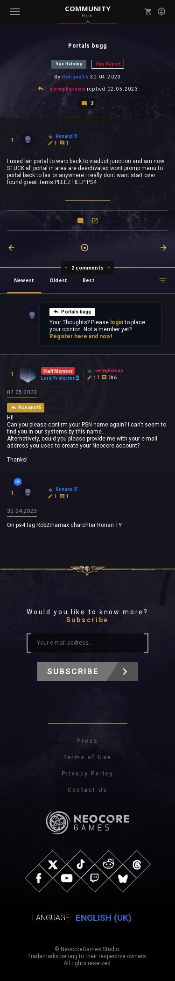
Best (89, 280)
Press (87, 741)
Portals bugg (72, 311)
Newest (24, 280)
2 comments (87, 267)
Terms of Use (87, 757)
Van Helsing (69, 64)
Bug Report (108, 64)
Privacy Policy (88, 773)
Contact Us (88, 790)
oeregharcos (67, 89)
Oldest (58, 280)
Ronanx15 (75, 76)
